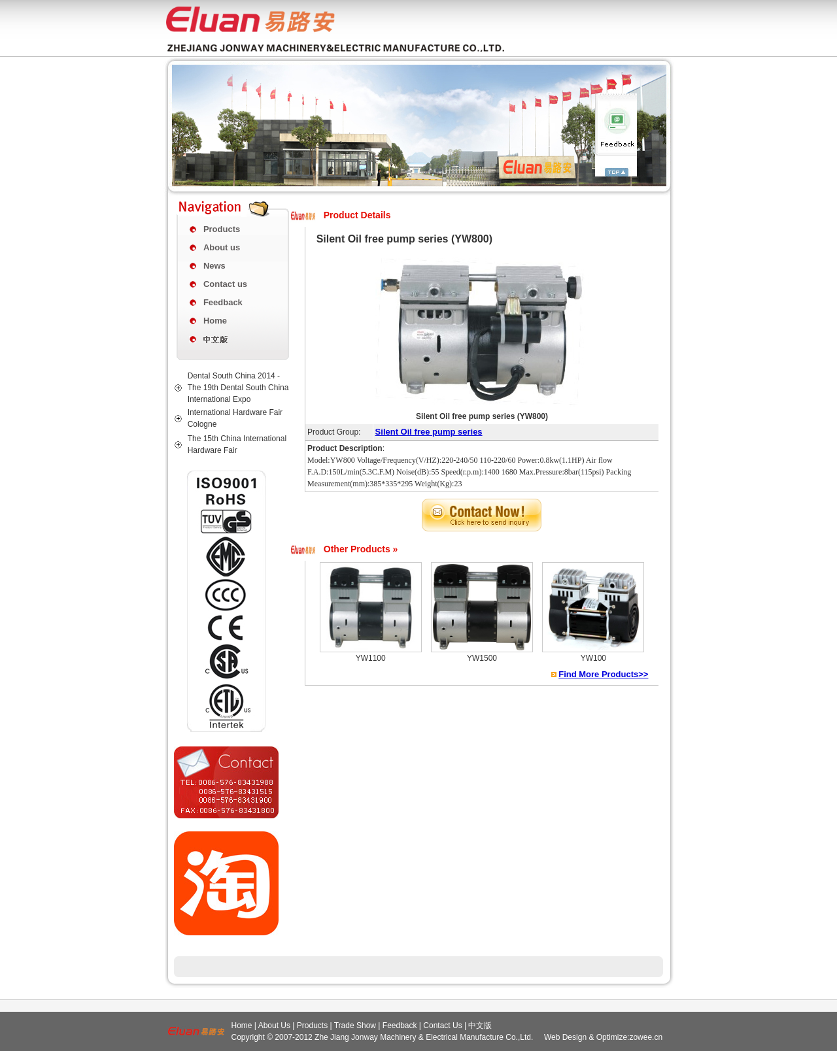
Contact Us (442, 1025)
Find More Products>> (603, 674)
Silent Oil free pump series (429, 432)
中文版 (480, 1025)
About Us (274, 1025)
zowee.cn (645, 1037)
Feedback (223, 302)
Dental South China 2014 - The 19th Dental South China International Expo (238, 387)
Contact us (225, 284)
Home (215, 320)
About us (221, 247)
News (214, 266)
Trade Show (355, 1025)
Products (221, 229)
